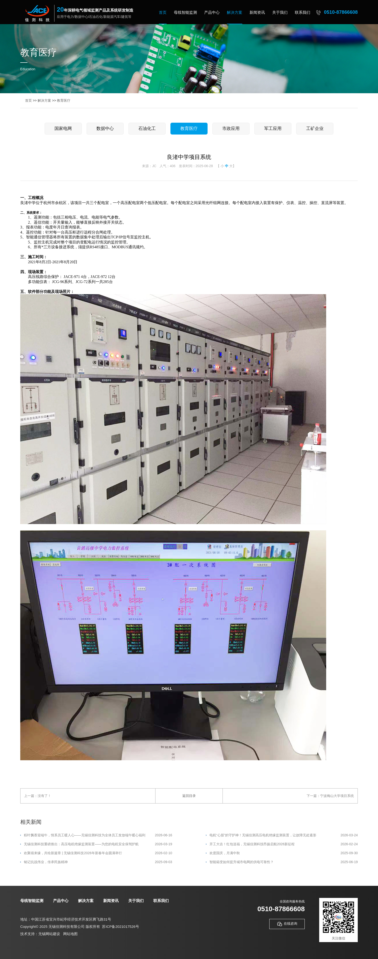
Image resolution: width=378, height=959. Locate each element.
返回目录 (189, 796)
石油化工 (147, 128)
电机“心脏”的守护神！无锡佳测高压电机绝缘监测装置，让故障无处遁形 (283, 835)
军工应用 (273, 128)
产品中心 (212, 12)
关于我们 (280, 12)
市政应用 (231, 128)
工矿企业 (315, 128)
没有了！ (44, 796)
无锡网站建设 (49, 934)
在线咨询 (287, 924)
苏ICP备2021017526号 (120, 926)
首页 (163, 12)
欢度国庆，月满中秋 (283, 853)
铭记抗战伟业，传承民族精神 (98, 862)
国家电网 (63, 128)
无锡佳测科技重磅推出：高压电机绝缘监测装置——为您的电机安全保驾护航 (98, 844)
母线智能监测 (185, 12)
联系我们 (302, 12)
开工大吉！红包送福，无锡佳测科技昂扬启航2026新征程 (283, 844)
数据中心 (105, 128)
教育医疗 (63, 100)
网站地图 (70, 934)
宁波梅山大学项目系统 (337, 796)
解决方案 (234, 12)
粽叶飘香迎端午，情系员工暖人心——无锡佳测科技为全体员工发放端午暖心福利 (98, 835)
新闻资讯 (257, 12)
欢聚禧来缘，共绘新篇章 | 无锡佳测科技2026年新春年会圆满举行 (98, 853)
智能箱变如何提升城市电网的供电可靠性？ (283, 862)
